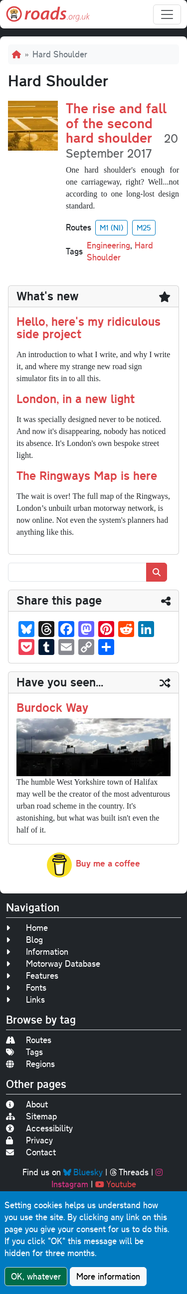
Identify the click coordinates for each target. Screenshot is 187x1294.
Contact (31, 1152)
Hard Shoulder (120, 251)
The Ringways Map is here (86, 475)
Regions (30, 1064)
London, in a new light (75, 399)
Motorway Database (53, 963)
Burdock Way (52, 707)
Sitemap (31, 1116)
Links (25, 999)
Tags (24, 1052)
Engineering (108, 245)
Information (37, 951)
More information (108, 1277)
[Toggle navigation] (167, 14)
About (27, 1104)
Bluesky (83, 1172)
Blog (24, 939)
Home (27, 927)
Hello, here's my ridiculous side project (88, 327)
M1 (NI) (111, 227)
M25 (144, 227)
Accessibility (39, 1128)
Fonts (26, 987)
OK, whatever (36, 1277)
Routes (28, 1040)
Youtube (115, 1184)
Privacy (29, 1140)
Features (32, 975)
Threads (129, 1172)
